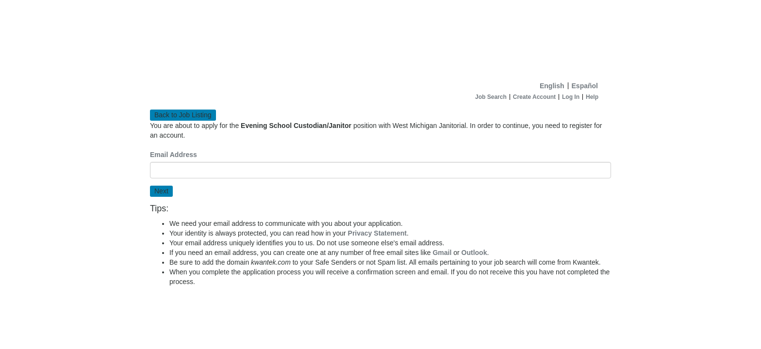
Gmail (441, 252)
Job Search (491, 97)
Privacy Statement (377, 233)
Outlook (474, 252)
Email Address (173, 155)
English (552, 86)
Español (585, 86)
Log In (570, 97)
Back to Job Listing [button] (183, 115)
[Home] (380, 39)
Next (161, 191)
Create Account (534, 97)
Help (592, 97)
